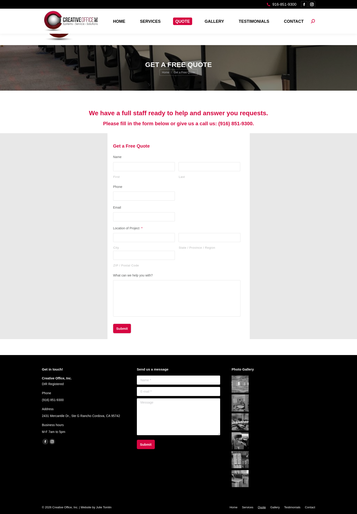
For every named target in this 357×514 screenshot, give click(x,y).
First (116, 177)
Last (182, 177)
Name (117, 157)
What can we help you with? (133, 275)
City (116, 247)
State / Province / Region (197, 247)
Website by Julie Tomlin (96, 507)
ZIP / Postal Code (126, 265)
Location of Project (128, 228)
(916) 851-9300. (236, 123)
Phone (117, 187)
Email (117, 207)
